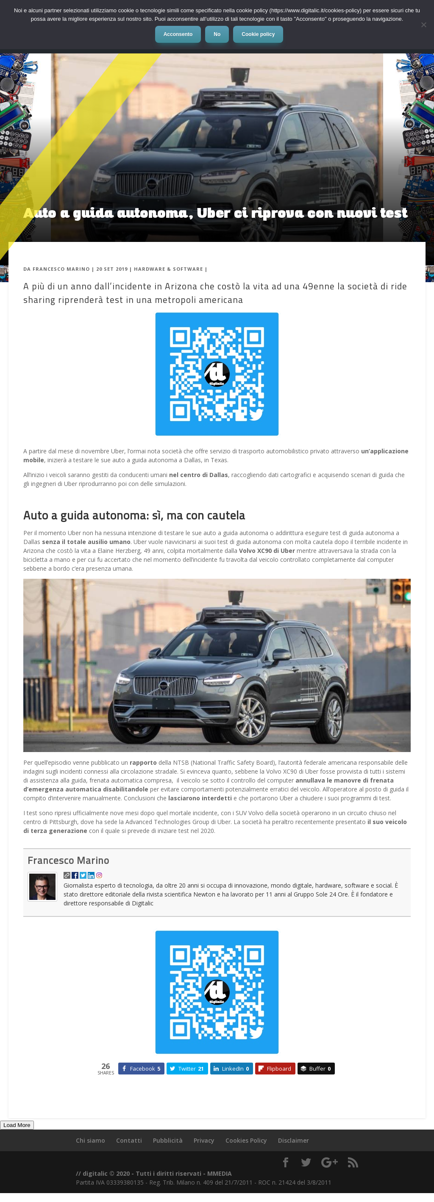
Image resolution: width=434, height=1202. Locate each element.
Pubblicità (168, 1140)
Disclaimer (293, 1140)
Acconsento (178, 34)
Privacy (204, 1140)
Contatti (129, 1140)
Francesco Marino (61, 269)
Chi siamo (90, 1140)
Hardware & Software (168, 269)
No (217, 34)
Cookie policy (258, 34)
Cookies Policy (246, 1140)
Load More (17, 1125)
